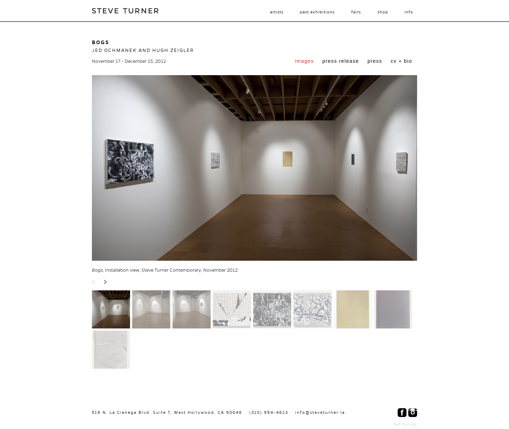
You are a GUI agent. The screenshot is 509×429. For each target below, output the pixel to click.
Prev (94, 282)
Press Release (340, 61)
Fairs (356, 12)
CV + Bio (401, 61)
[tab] (304, 61)
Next (106, 282)
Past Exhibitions (317, 12)
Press (375, 61)
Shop (383, 12)
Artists (276, 12)
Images (304, 61)
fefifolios (405, 424)
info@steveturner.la (320, 412)
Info (408, 12)
